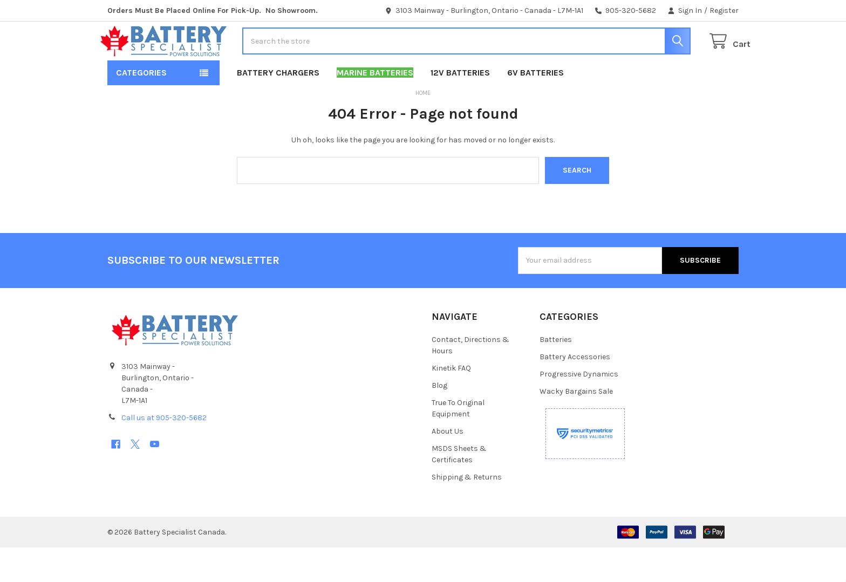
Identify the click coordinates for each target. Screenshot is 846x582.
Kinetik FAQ (451, 402)
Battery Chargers (278, 107)
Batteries (556, 374)
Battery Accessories (575, 391)
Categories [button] (141, 107)
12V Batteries (460, 107)
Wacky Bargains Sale (576, 425)
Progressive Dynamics (579, 408)
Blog (439, 419)
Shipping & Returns (467, 511)
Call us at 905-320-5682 (164, 452)
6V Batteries (535, 107)
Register (724, 10)
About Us (447, 465)
